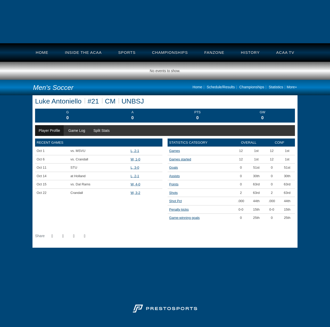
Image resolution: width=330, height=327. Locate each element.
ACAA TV (285, 52)
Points (173, 184)
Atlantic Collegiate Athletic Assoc (165, 21)
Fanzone (214, 52)
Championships (170, 52)
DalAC (90, 32)
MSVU (288, 32)
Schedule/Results (221, 87)
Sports (126, 52)
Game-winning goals (184, 218)
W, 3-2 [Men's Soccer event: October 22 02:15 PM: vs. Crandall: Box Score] (135, 193)
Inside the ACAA (83, 52)
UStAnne (222, 32)
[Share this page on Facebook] (52, 236)
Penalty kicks (179, 209)
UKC (245, 32)
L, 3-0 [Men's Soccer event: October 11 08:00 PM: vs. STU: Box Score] (134, 167)
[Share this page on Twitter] (62, 236)
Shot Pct (175, 201)
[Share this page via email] (73, 236)
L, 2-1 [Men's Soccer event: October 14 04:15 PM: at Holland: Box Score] (134, 176)
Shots (173, 193)
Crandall (69, 32)
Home (42, 52)
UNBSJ (109, 32)
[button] (84, 236)
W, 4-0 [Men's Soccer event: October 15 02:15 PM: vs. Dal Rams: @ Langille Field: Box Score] (135, 184)
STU (267, 32)
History (250, 52)
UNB (48, 32)
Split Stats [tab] (101, 130)
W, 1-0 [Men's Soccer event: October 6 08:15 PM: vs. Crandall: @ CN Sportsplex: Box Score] (135, 159)
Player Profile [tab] (49, 130)
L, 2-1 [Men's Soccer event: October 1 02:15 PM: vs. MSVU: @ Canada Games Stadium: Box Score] (134, 151)
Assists (174, 176)
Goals (173, 167)
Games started (180, 159)
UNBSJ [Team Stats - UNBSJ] (132, 101)
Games (174, 151)
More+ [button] (292, 87)
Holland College (201, 32)
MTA (130, 32)
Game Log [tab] (76, 130)
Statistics (276, 87)
